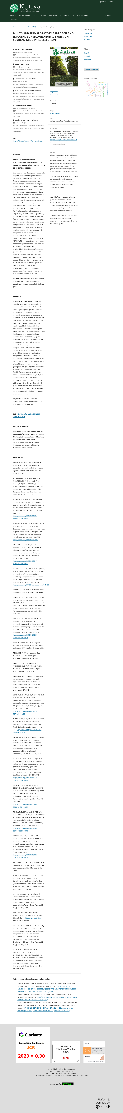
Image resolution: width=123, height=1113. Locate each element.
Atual (35, 15)
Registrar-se (64, 15)
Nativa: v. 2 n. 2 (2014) (39, 1000)
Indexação (53, 15)
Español (87, 56)
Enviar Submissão (91, 69)
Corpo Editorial (24, 15)
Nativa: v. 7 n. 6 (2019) (62, 1011)
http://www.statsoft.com (34, 918)
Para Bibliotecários (90, 40)
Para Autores (88, 37)
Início (15, 27)
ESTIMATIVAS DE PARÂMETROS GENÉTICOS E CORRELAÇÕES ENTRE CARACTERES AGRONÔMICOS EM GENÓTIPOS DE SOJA (46, 989)
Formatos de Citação (58, 144)
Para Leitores (88, 33)
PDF (54, 93)
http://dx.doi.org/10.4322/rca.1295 (25, 540)
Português (87, 59)
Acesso (111, 2)
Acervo (43, 15)
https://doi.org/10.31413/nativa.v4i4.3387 (28, 141)
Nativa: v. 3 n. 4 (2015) (44, 992)
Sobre (12, 15)
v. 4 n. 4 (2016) (31, 27)
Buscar (108, 15)
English (86, 53)
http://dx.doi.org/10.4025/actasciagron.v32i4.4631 (31, 585)
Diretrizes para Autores (81, 15)
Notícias (14, 20)
